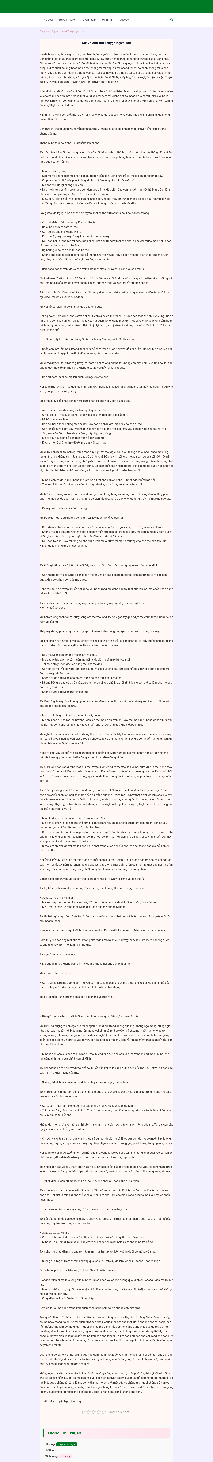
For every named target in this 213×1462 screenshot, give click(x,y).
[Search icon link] (171, 20)
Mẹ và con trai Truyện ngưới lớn (68, 31)
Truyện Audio (67, 19)
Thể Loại (47, 19)
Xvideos (124, 19)
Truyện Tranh (88, 19)
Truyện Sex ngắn (66, 1444)
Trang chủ (45, 31)
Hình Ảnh (107, 19)
